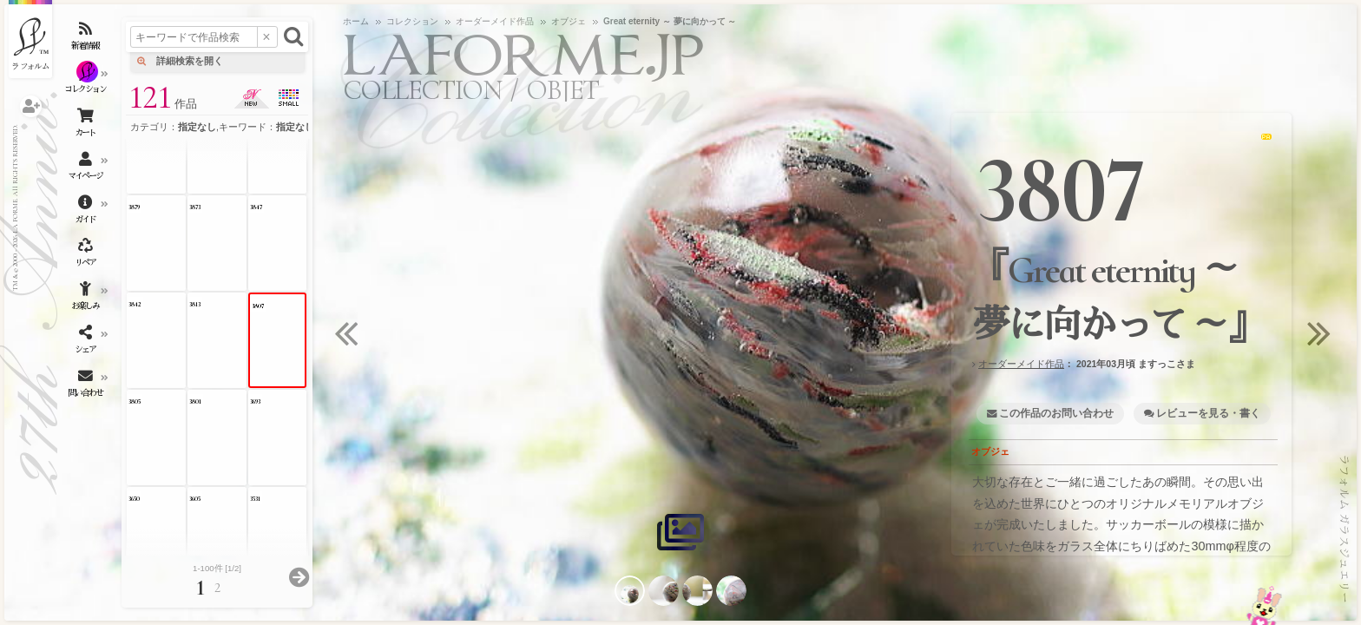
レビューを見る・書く (1208, 413)
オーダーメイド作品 (1021, 364)
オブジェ (990, 451)
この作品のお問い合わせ (1056, 413)
